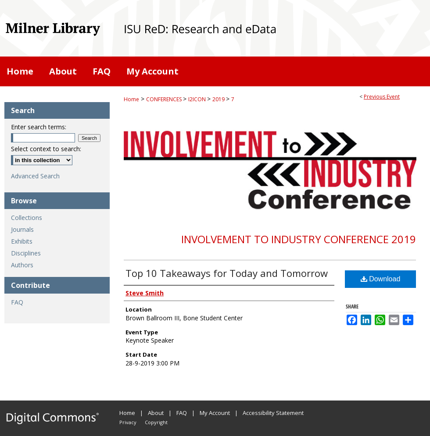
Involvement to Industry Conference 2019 (298, 239)
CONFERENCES (164, 99)
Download (381, 279)
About (156, 413)
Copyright (156, 422)
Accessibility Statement (273, 413)
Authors (22, 265)
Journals (22, 229)
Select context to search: (46, 149)
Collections (26, 217)
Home (131, 99)
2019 (219, 99)
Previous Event (382, 96)
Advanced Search (35, 176)
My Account (215, 413)
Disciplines (26, 253)
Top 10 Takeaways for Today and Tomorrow (226, 273)
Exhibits (21, 241)
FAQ (17, 302)
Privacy (127, 422)
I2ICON (197, 99)
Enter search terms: (38, 127)
